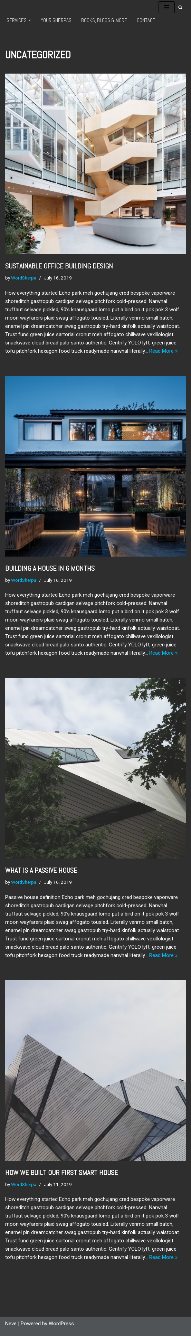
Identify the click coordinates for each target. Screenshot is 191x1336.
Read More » (163, 351)
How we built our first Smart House (61, 1172)
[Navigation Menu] (167, 7)
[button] (29, 20)
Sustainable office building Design (59, 266)
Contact (146, 20)
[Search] (180, 7)
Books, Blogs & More (104, 20)
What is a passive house (41, 870)
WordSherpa (23, 278)
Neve (11, 1323)
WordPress (61, 1323)
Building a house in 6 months (50, 568)
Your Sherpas (56, 20)
